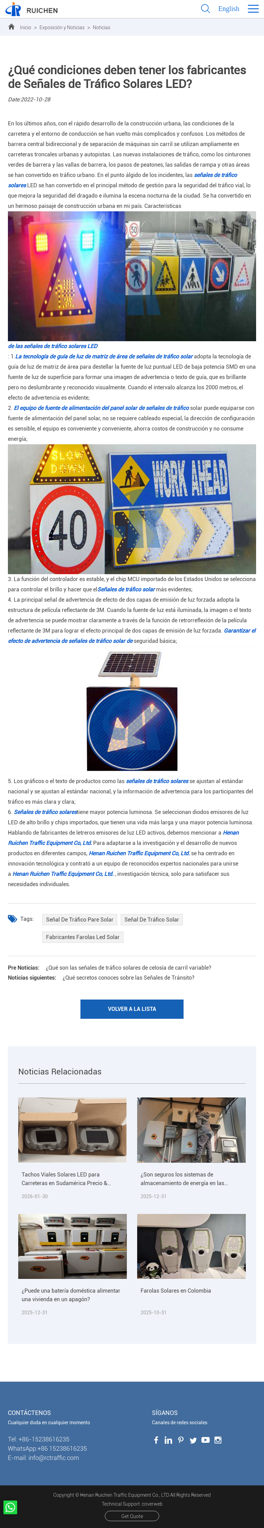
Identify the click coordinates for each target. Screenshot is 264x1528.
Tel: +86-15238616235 (38, 1439)
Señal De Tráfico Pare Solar (79, 919)
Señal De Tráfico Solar (151, 919)
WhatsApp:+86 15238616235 (47, 1448)
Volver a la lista (132, 1009)
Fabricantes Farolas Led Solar (83, 937)
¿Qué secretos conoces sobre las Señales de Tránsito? (101, 977)
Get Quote (132, 1516)
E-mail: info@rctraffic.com (43, 1457)
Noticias (101, 27)
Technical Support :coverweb (132, 1504)
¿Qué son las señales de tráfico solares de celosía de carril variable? (109, 967)
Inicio (25, 27)
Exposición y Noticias (62, 27)
